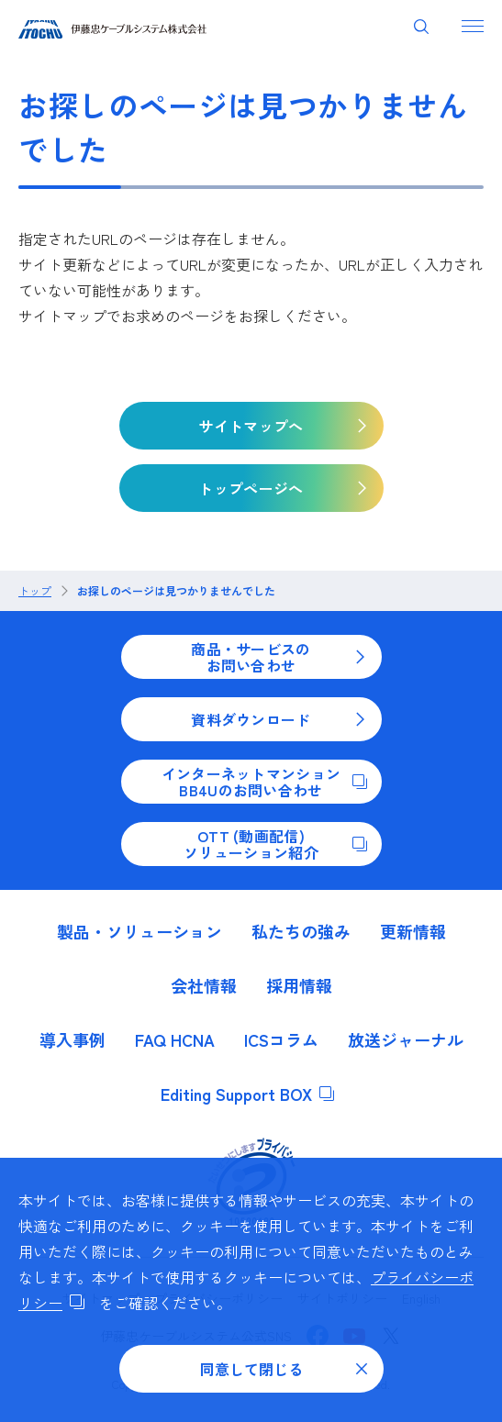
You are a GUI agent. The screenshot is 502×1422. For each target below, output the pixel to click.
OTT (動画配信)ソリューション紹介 (275, 844)
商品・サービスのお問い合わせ (278, 657)
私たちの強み (301, 931)
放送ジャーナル (405, 1039)
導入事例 (72, 1039)
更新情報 (413, 931)
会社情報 (204, 985)
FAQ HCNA (175, 1039)
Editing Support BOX (247, 1093)
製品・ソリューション (139, 931)
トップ (34, 590)
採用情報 (299, 985)
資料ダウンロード (278, 719)
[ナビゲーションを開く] (472, 25)
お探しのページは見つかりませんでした (176, 590)
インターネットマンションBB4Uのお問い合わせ (264, 781)
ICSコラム (281, 1039)
